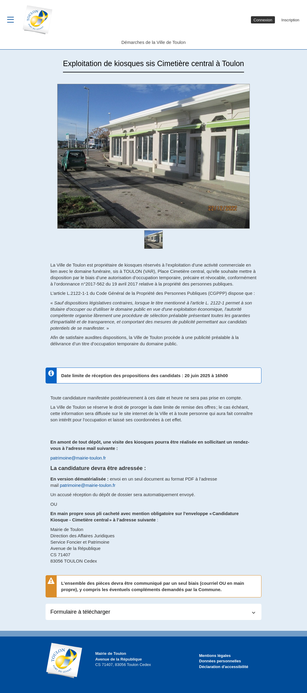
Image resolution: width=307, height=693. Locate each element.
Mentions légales (215, 655)
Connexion (262, 20)
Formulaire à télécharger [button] (80, 612)
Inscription (291, 20)
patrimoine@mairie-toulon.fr (78, 457)
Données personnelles (220, 661)
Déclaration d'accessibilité (223, 666)
